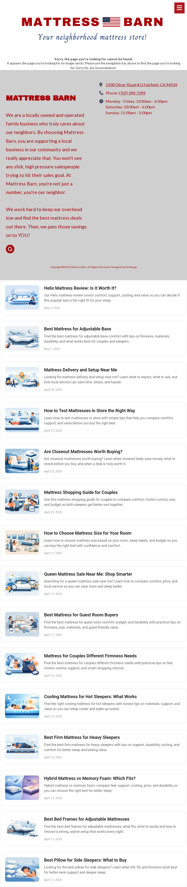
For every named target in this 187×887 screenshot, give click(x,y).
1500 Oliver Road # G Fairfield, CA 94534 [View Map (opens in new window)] (141, 84)
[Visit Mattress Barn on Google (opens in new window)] (10, 249)
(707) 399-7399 (132, 93)
